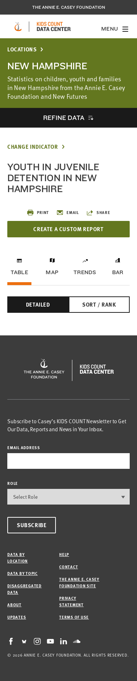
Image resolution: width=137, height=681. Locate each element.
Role (12, 483)
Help (64, 554)
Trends (84, 272)
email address (23, 447)
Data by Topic (22, 573)
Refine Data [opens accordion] (63, 117)
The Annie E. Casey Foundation (68, 7)
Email (67, 212)
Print (38, 212)
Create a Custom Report (68, 229)
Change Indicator (32, 147)
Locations (22, 49)
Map (52, 272)
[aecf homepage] (18, 27)
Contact (68, 566)
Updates (16, 617)
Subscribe (31, 525)
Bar (117, 272)
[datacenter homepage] (53, 27)
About (14, 604)
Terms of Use (74, 617)
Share (98, 212)
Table (19, 272)
